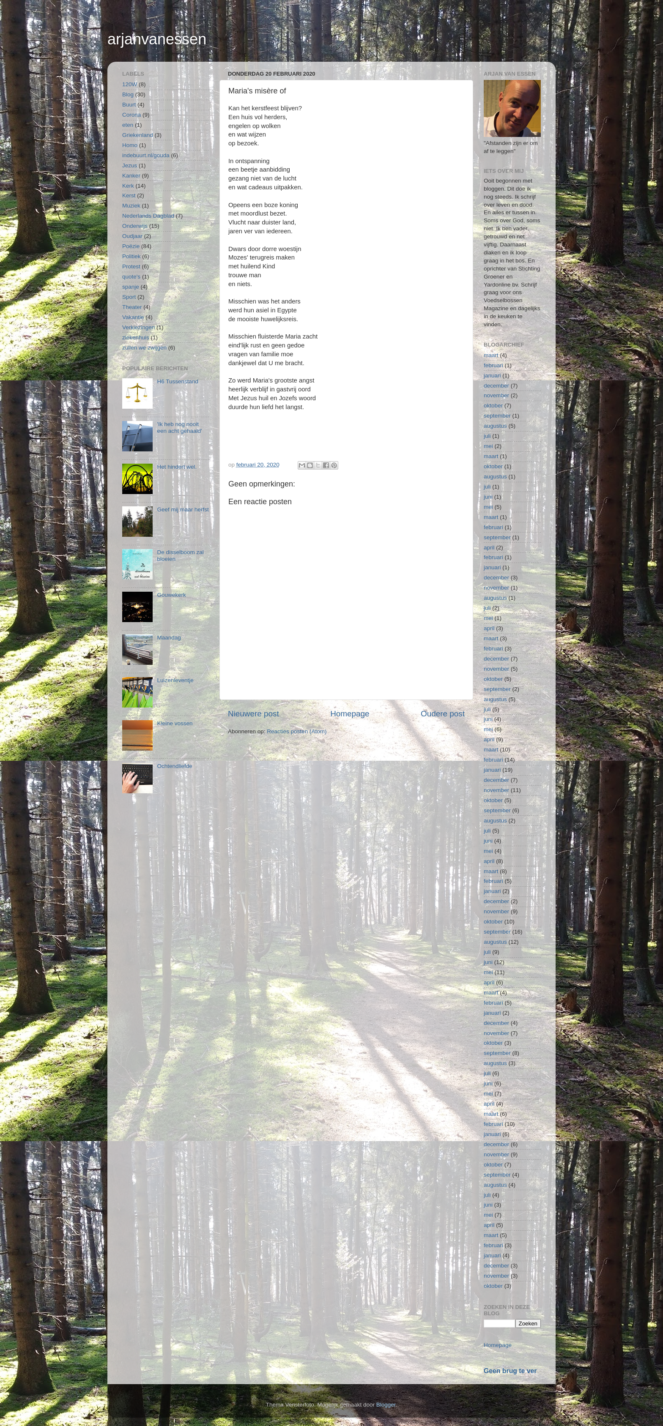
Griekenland (137, 135)
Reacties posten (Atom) (296, 731)
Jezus (129, 165)
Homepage (349, 713)
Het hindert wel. (177, 467)
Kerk (128, 186)
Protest (131, 266)
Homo (129, 145)
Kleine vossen (174, 723)
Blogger (386, 1404)
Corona (131, 115)
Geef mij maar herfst (182, 509)
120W (129, 84)
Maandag (169, 637)
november (496, 395)
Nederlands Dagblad (148, 216)
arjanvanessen (156, 39)
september (497, 416)
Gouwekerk (171, 595)
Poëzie (131, 246)
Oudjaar (132, 236)
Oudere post (443, 713)
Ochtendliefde (174, 766)
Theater (132, 307)
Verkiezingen (138, 327)
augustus (495, 426)
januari (492, 375)
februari (493, 365)
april (489, 547)
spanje (130, 287)
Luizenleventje (175, 680)
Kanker (131, 175)
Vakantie (133, 317)
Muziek (131, 205)
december (496, 385)
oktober (493, 405)
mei (488, 446)
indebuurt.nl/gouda (146, 155)
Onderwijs (135, 226)
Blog (128, 94)
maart (491, 355)
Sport (129, 297)
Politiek (131, 256)
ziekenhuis (135, 337)
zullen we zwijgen (144, 347)
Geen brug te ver (510, 1370)
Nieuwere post (253, 713)
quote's (131, 276)
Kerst (129, 195)
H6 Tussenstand (177, 381)
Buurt (129, 104)
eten (127, 125)
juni (488, 497)
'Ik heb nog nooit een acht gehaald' (179, 427)
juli (487, 436)
